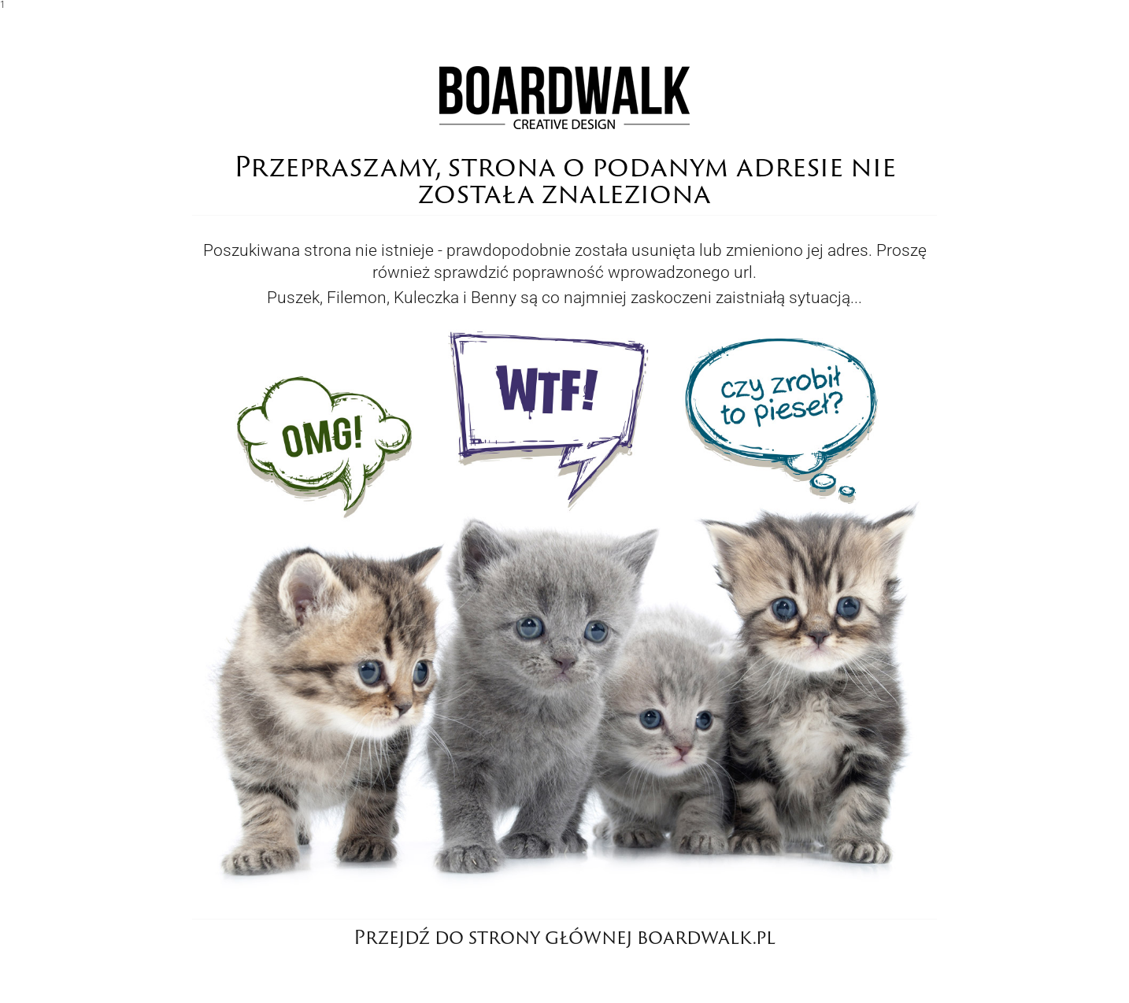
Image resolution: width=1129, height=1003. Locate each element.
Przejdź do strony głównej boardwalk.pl (564, 936)
